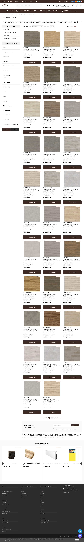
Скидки (22, 491)
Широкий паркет (5, 520)
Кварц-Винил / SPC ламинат (7, 491)
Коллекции (43, 513)
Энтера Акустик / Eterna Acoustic (9, 38)
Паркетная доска (5, 495)
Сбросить (15, 129)
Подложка (4, 502)
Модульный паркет (5, 504)
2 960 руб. (52, 57)
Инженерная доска (5, 493)
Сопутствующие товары (6, 529)
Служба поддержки (44, 522)
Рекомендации (24, 497)
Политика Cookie (8, 540)
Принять (77, 539)
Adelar (6, 77)
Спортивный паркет (5, 522)
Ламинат (3, 488)
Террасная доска (5, 524)
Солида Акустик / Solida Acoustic (9, 32)
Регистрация (65, 1)
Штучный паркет (5, 506)
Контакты (24, 1)
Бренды (31, 1)
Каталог (10, 1)
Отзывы (42, 509)
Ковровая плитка (5, 500)
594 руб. (26, 466)
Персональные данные (45, 520)
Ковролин (3, 527)
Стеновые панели (5, 531)
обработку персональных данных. (68, 429)
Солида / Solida (6, 29)
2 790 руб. (72, 162)
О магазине (43, 515)
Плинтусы (3, 509)
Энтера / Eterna (6, 35)
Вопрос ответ (43, 506)
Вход (60, 1)
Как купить (43, 518)
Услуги (42, 504)
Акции (42, 511)
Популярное (23, 493)
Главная (3, 1)
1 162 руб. (47, 466)
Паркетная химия (5, 497)
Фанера (3, 518)
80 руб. (66, 466)
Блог (41, 500)
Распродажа (23, 488)
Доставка (17, 1)
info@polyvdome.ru (72, 489)
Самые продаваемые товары (42, 443)
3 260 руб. (32, 57)
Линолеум (4, 515)
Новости (42, 502)
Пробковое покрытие (6, 511)
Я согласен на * (65, 429)
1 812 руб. (6, 466)
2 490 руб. (72, 57)
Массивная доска (5, 513)
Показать (6, 129)
